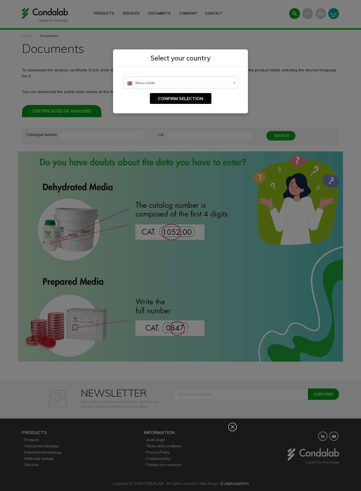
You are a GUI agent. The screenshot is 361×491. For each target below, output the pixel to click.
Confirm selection (180, 98)
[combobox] (180, 82)
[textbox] (180, 83)
